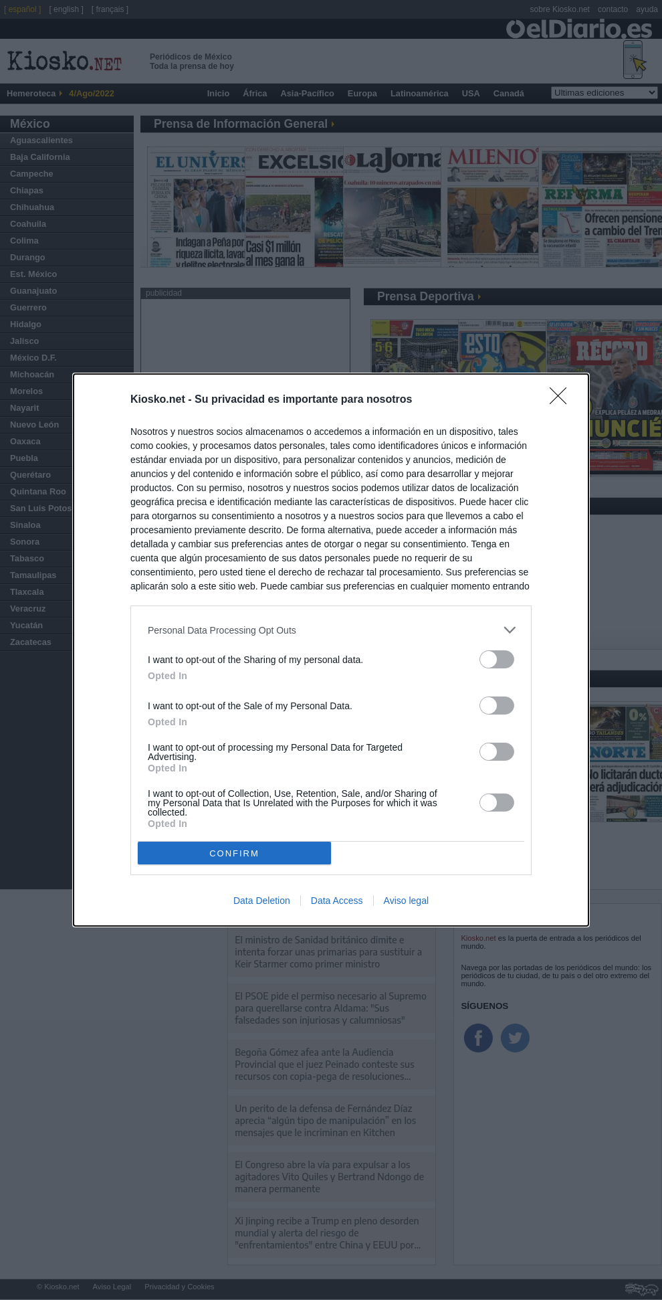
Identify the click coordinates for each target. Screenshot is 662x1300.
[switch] (496, 659)
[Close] (562, 400)
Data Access (337, 900)
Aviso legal (406, 900)
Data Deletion (261, 900)
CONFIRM (234, 853)
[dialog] (331, 650)
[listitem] (331, 630)
